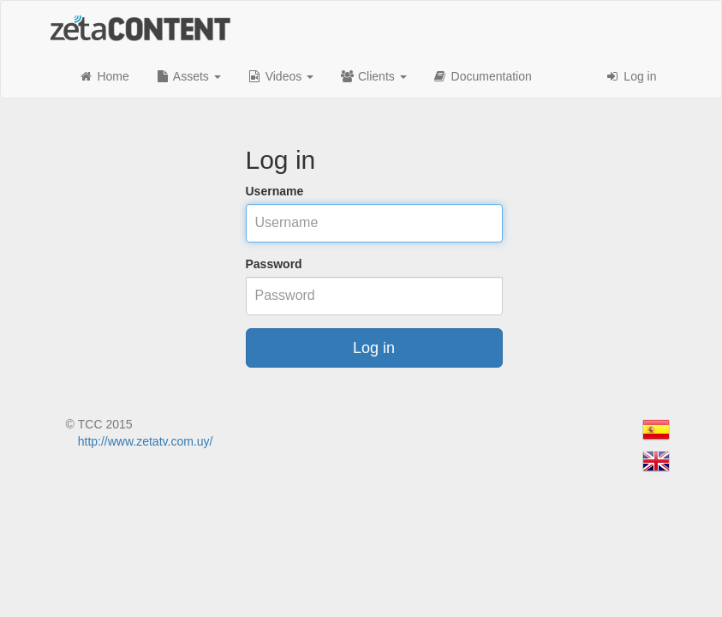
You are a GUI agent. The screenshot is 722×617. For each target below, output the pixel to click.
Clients (373, 76)
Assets (188, 76)
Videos (280, 76)
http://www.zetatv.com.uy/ (145, 441)
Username (275, 191)
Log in (630, 76)
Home (104, 76)
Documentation (482, 76)
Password (274, 264)
